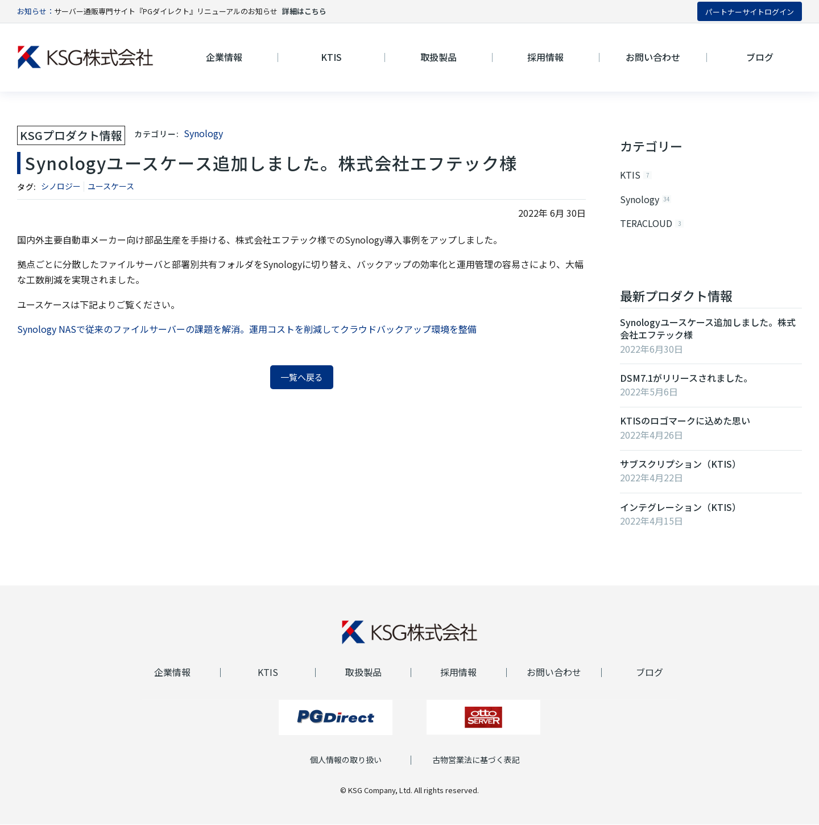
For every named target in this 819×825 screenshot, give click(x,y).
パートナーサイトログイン (749, 11)
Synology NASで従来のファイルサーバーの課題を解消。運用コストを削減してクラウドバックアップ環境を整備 (247, 329)
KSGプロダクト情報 (71, 135)
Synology (203, 133)
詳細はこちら (304, 11)
